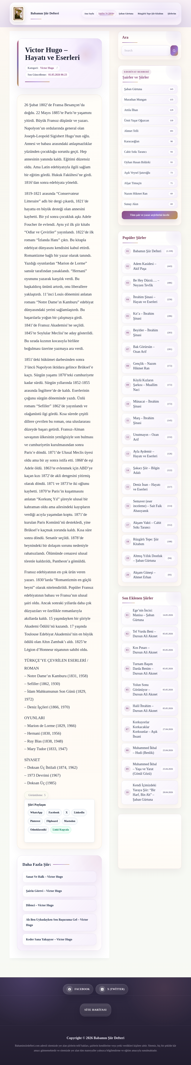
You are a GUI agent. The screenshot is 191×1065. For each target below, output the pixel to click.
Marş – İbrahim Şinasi (143, 420)
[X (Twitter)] (112, 989)
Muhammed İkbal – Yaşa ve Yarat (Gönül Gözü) (145, 768)
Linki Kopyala (61, 829)
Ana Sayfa (89, 13)
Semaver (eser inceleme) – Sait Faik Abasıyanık (147, 506)
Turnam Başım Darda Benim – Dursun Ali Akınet (145, 668)
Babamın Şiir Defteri (45, 13)
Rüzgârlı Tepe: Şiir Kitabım (146, 541)
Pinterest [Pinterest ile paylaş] (35, 821)
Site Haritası (95, 1009)
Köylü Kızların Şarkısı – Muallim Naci (145, 385)
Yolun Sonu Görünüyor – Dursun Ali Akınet (145, 689)
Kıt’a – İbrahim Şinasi (143, 316)
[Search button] (174, 50)
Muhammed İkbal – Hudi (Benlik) (145, 750)
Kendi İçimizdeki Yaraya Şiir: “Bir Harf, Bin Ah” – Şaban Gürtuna (144, 792)
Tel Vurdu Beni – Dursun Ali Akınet (145, 634)
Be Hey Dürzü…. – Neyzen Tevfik (146, 283)
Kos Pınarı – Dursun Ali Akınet (145, 650)
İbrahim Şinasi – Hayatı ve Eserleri (145, 299)
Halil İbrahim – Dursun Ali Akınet (145, 708)
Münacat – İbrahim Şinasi (146, 404)
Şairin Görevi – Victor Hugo (44, 890)
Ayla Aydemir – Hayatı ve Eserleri (145, 454)
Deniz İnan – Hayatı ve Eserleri (146, 487)
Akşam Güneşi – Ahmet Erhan (144, 575)
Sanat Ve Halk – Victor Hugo (44, 876)
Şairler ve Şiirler (106, 13)
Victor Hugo (47, 68)
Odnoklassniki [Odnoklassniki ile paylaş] (38, 829)
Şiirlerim (172, 13)
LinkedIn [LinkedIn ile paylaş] (79, 812)
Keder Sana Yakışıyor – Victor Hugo (49, 939)
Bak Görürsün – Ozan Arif (144, 349)
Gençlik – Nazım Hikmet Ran (144, 366)
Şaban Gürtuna (126, 13)
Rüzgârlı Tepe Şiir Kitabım (150, 13)
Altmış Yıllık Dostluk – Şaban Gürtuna (147, 558)
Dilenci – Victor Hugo (40, 905)
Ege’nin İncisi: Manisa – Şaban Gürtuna (143, 615)
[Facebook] (78, 989)
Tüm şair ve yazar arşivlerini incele (149, 215)
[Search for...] (145, 50)
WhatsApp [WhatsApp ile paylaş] (36, 812)
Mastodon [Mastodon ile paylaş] (69, 821)
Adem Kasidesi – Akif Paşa (144, 266)
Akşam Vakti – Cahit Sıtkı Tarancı (147, 525)
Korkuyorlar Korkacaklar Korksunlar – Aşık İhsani (145, 729)
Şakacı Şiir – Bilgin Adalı (146, 470)
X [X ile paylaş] (67, 812)
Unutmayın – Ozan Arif (146, 437)
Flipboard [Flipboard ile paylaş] (52, 821)
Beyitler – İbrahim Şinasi (145, 332)
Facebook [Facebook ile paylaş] (54, 812)
